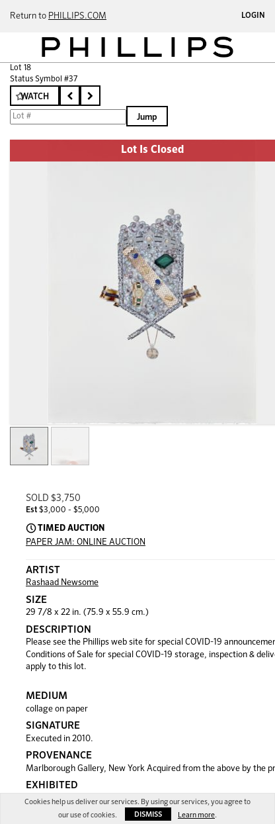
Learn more (196, 815)
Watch (34, 97)
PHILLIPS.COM (77, 16)
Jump (147, 117)
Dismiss (148, 814)
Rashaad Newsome (62, 582)
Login (253, 16)
